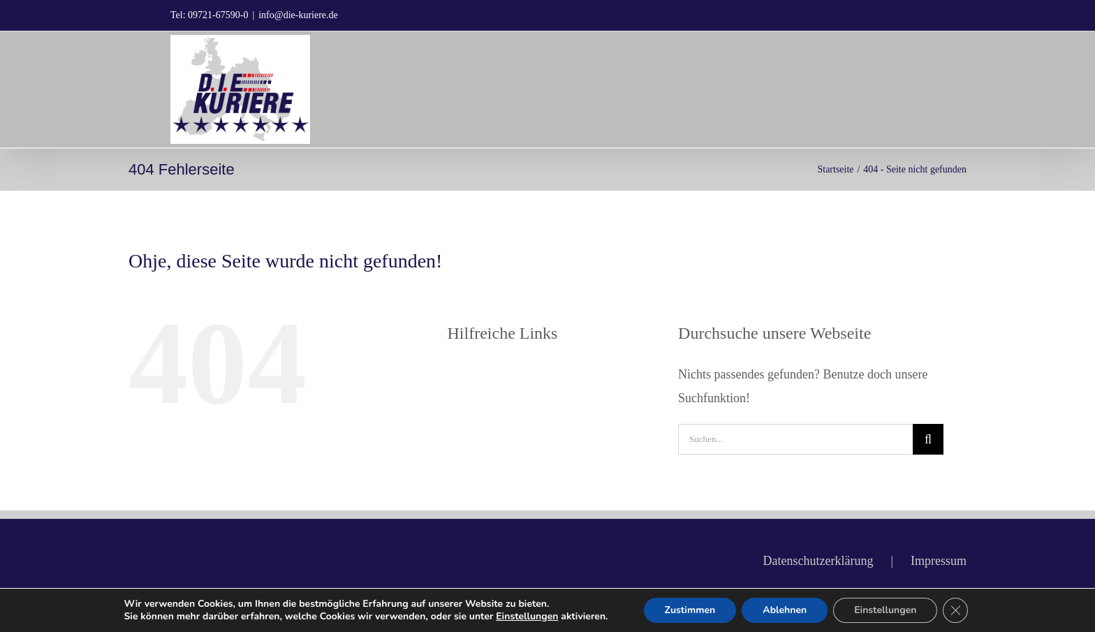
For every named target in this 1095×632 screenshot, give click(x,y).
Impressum (939, 561)
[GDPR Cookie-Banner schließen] (955, 610)
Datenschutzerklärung (818, 561)
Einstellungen (527, 616)
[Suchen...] (795, 439)
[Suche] (928, 439)
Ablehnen (785, 610)
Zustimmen (690, 610)
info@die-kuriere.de (298, 15)
